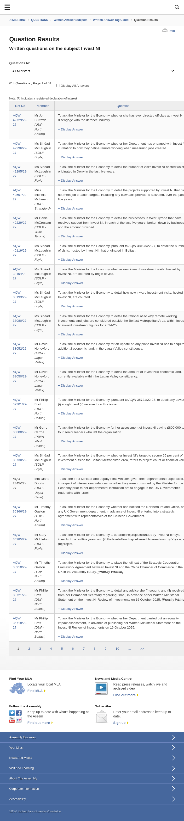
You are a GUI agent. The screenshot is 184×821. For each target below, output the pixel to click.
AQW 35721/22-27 (20, 595)
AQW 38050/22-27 (20, 376)
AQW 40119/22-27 (20, 250)
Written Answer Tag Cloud (110, 20)
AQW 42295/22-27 (20, 171)
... (129, 648)
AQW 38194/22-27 (20, 273)
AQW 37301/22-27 (20, 404)
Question (122, 106)
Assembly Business (22, 737)
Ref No (20, 106)
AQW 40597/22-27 (20, 194)
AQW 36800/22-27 (20, 432)
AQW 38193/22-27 (20, 297)
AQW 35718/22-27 (20, 623)
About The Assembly (23, 778)
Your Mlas (16, 747)
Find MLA (35, 691)
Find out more (124, 695)
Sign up (119, 723)
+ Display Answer (70, 129)
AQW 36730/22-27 (20, 460)
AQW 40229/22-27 (20, 222)
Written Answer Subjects (70, 20)
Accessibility (17, 799)
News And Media (20, 757)
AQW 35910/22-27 (20, 567)
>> (142, 648)
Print (172, 30)
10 (117, 648)
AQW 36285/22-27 (20, 539)
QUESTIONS (39, 20)
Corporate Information (24, 788)
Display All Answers (75, 85)
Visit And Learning (21, 768)
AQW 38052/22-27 (20, 348)
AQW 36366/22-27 (20, 511)
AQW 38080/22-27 (20, 320)
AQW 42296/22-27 (20, 148)
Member (43, 106)
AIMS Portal (17, 20)
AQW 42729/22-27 (20, 120)
